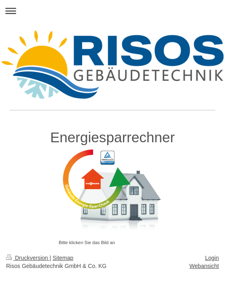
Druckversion (27, 258)
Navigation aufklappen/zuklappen (112, 10)
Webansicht (204, 266)
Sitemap (63, 258)
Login (212, 258)
